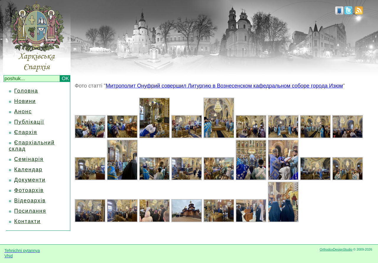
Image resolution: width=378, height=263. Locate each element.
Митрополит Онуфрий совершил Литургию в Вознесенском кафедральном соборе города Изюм (224, 86)
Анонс (23, 111)
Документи (29, 180)
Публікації (29, 122)
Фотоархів (29, 190)
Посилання (30, 211)
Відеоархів (30, 201)
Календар (28, 169)
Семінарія (28, 159)
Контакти (27, 221)
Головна (26, 91)
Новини (25, 101)
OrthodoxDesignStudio (336, 249)
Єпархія (25, 132)
